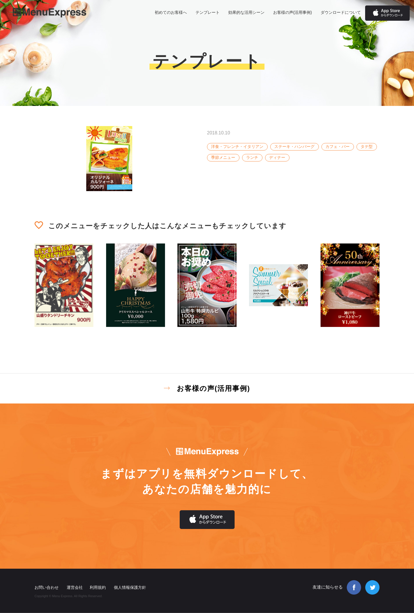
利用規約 (98, 587)
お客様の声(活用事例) (292, 12)
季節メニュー (223, 157)
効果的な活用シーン (246, 12)
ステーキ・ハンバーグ (294, 146)
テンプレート (207, 12)
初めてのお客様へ (171, 12)
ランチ (252, 157)
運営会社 (75, 587)
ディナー (277, 157)
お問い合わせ (46, 587)
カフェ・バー (337, 146)
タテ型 (367, 146)
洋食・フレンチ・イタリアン (237, 146)
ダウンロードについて (341, 12)
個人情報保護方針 (130, 587)
